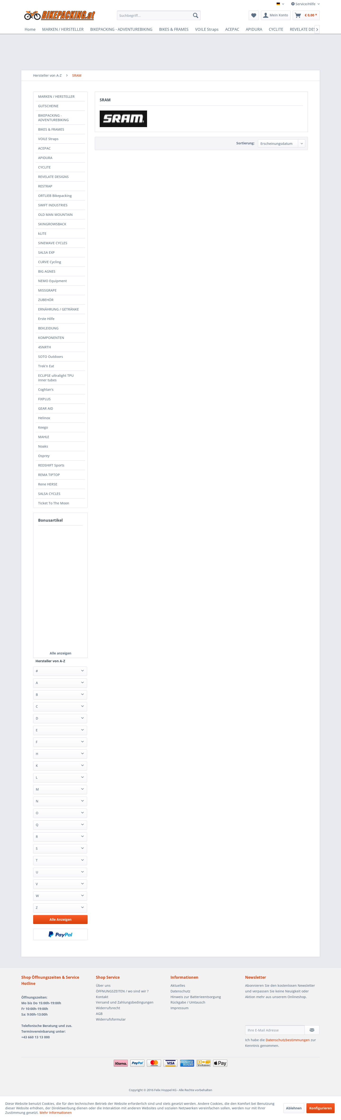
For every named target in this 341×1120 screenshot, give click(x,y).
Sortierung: (245, 143)
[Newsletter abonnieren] (312, 1030)
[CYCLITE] (276, 29)
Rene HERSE (47, 484)
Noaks (43, 446)
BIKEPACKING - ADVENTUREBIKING (53, 117)
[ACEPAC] (232, 29)
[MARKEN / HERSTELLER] (63, 29)
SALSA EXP (46, 252)
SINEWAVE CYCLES (52, 243)
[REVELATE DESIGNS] (307, 29)
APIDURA (45, 158)
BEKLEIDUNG (48, 328)
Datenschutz (180, 991)
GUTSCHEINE (48, 106)
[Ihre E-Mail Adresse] (275, 1030)
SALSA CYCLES (49, 493)
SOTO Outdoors (50, 356)
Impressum (179, 1008)
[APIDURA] (253, 29)
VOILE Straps (48, 139)
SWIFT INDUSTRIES (52, 205)
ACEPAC (44, 148)
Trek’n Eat (46, 366)
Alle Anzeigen (60, 919)
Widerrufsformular (111, 1019)
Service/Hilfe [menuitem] (303, 4)
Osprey (43, 455)
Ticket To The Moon (53, 503)
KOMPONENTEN (51, 337)
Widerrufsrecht (108, 1008)
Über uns (103, 985)
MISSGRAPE (47, 290)
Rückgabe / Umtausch (187, 1002)
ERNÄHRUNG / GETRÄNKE (58, 309)
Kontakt (102, 997)
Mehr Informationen (56, 1112)
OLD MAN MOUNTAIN (55, 214)
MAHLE (43, 437)
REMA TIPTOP (49, 474)
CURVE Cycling (49, 262)
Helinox (44, 418)
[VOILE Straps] (207, 29)
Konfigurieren (320, 1108)
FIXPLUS (44, 399)
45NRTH (44, 347)
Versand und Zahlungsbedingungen (124, 1002)
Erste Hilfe (46, 318)
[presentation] (281, 1013)
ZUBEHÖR (46, 300)
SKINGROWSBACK (52, 224)
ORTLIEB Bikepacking (55, 195)
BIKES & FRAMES (51, 129)
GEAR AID (45, 408)
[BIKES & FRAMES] (174, 29)
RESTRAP (45, 186)
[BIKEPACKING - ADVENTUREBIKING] (121, 29)
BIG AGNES (46, 271)
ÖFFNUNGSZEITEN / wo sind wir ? (122, 991)
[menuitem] (159, 15)
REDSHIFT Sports (51, 465)
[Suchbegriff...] (159, 15)
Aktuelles (177, 985)
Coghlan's (46, 389)
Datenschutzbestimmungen (288, 1040)
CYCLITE (44, 167)
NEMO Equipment (52, 281)
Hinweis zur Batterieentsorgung (195, 997)
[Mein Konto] (276, 15)
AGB (99, 1013)
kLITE (42, 233)
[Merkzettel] (254, 15)
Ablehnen (294, 1108)
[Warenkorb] (306, 15)
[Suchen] (196, 15)
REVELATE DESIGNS (53, 176)
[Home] (30, 29)
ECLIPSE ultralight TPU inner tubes (56, 377)
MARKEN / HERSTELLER (56, 96)
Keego (43, 427)
